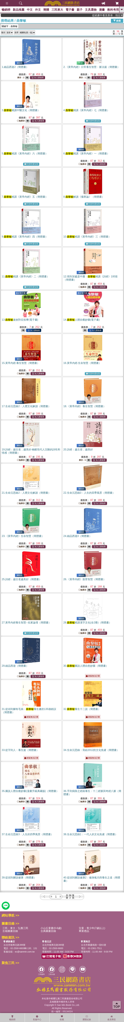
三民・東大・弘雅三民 (15, 928)
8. (83, 196)
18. (84, 406)
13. (20, 319)
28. (87, 622)
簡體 (46, 9)
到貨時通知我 (93, 121)
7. (25, 196)
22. (89, 492)
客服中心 (37, 1018)
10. (87, 236)
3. (21, 110)
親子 (80, 9)
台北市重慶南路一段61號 (93, 945)
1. (15, 67)
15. (21, 363)
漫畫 (102, 9)
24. (77, 536)
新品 (18, 9)
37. (27, 834)
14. (81, 319)
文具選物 (91, 9)
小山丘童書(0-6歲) (51, 928)
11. (25, 276)
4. (86, 110)
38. (90, 834)
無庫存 (21, 121)
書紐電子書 (21, 293)
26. (84, 579)
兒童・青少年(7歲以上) (92, 928)
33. (20, 750)
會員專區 (111, 1018)
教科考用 (113, 9)
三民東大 (57, 9)
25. (21, 579)
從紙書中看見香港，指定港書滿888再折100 (113, 15)
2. (91, 67)
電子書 (70, 9)
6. (86, 153)
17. (26, 406)
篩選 (117, 20)
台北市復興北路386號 (14, 945)
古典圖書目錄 (48, 931)
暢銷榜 (6, 9)
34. (91, 750)
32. (82, 709)
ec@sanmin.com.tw (25, 951)
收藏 (62, 1018)
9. (25, 236)
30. (85, 665)
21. (26, 492)
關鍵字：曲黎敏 (9, 26)
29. (15, 665)
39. (19, 877)
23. (23, 536)
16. (82, 363)
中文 (30, 9)
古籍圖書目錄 (10, 931)
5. (25, 153)
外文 (38, 9)
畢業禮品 (84, 931)
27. (26, 622)
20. (78, 449)
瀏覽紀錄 (87, 1018)
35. (30, 791)
